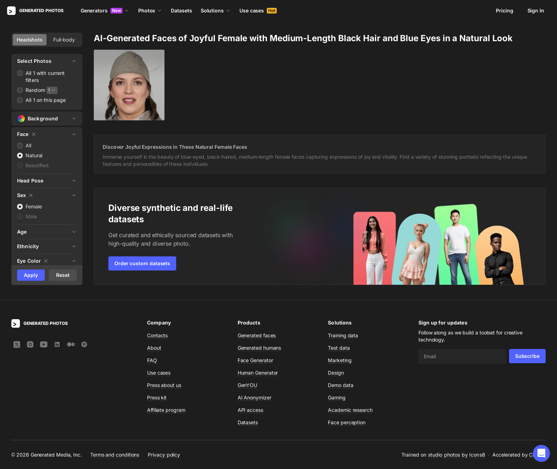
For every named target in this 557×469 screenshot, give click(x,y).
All (28, 145)
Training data (343, 335)
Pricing (504, 10)
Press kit (157, 397)
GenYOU (248, 385)
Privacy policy (164, 455)
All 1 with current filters (45, 76)
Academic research (350, 410)
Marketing (339, 360)
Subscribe (527, 356)
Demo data (340, 385)
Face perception (347, 422)
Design (336, 373)
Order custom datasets (142, 263)
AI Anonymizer (254, 397)
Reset (63, 275)
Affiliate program (166, 410)
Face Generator (255, 360)
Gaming (337, 397)
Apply (31, 275)
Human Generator (258, 373)
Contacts (157, 335)
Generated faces (257, 335)
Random (35, 90)
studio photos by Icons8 (456, 455)
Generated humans (259, 348)
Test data (339, 348)
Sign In (536, 10)
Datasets (181, 10)
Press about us (164, 385)
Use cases (258, 10)
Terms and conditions (114, 455)
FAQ (152, 360)
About (154, 348)
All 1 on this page (46, 100)
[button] (541, 453)
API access (250, 410)
